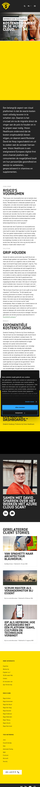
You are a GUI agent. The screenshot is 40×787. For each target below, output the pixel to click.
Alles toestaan (20, 407)
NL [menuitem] (29, 6)
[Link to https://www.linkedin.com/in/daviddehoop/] (5, 513)
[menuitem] (30, 6)
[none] (30, 6)
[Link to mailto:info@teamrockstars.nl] (12, 513)
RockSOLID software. (9, 317)
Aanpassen (20, 413)
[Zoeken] (24, 6)
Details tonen (29, 401)
